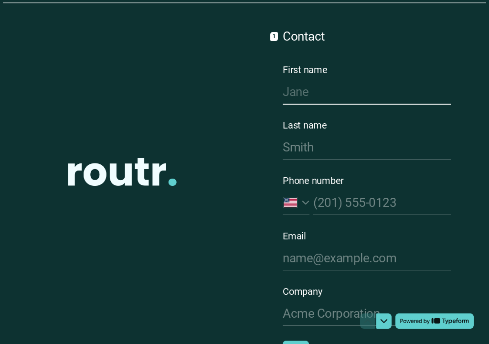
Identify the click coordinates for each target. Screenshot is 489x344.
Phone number (313, 180)
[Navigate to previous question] (367, 321)
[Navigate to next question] (384, 321)
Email (294, 236)
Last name (305, 125)
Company (302, 291)
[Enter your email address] (367, 258)
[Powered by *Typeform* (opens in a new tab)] (434, 321)
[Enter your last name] (367, 147)
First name (305, 69)
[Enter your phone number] (382, 203)
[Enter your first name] (367, 92)
